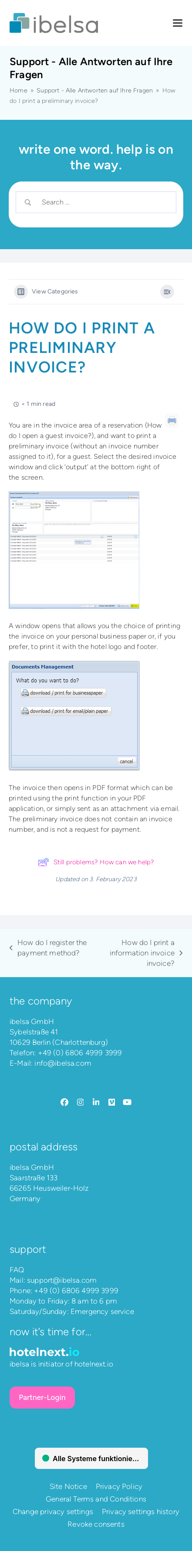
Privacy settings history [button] (140, 1511)
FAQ (17, 1269)
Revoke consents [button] (96, 1524)
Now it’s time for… (50, 1331)
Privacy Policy (119, 1486)
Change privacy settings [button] (53, 1511)
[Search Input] (103, 202)
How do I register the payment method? (48, 948)
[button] (177, 23)
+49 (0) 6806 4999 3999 (80, 1052)
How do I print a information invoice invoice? (139, 953)
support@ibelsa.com (62, 1280)
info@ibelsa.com (62, 1063)
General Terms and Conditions (96, 1499)
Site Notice (68, 1486)
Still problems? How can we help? (96, 862)
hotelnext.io (93, 1364)
